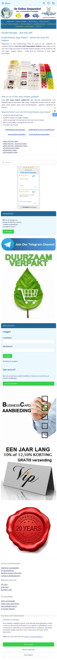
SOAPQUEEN (29, 27)
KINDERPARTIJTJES (39, 24)
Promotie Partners (8, 609)
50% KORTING (44, 22)
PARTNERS (19, 27)
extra (39, 134)
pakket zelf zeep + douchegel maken (15, 143)
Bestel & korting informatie (11, 573)
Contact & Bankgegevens (10, 576)
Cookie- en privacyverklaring (33, 637)
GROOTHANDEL (21, 22)
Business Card (6, 590)
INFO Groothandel (8, 601)
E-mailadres (7, 338)
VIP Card (4, 584)
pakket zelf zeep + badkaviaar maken (15, 146)
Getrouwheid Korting (9, 606)
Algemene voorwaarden (10, 568)
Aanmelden (8, 232)
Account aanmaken (11, 384)
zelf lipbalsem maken (10, 150)
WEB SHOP (10, 22)
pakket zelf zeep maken (10, 141)
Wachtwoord (7, 346)
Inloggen (7, 356)
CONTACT (39, 27)
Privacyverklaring (7, 570)
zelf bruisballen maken (10, 152)
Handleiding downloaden (15, 129)
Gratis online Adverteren (10, 604)
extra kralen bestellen (16, 134)
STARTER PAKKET (26, 24)
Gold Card (4, 587)
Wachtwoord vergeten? (10, 361)
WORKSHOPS (51, 24)
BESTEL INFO (33, 22)
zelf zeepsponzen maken (11, 148)
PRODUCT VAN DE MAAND (9, 24)
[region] (28, 631)
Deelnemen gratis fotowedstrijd (41, 129)
